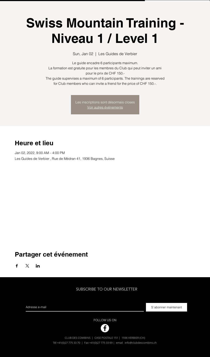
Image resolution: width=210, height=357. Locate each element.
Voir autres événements (105, 107)
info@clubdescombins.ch (141, 343)
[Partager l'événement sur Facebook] (17, 266)
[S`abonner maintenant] (166, 307)
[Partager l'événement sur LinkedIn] (38, 266)
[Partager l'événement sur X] (27, 266)
